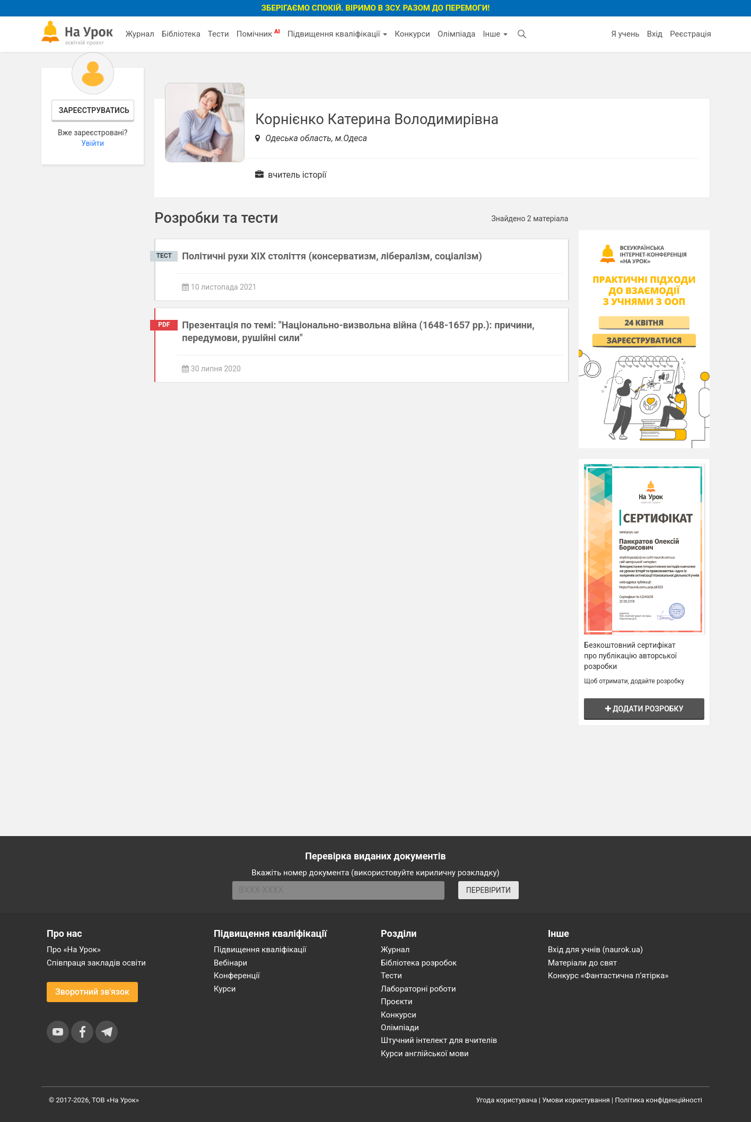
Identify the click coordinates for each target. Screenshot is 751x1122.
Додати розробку (644, 708)
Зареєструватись (94, 110)
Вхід (655, 34)
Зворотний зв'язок (92, 992)
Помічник (258, 33)
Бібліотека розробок (419, 963)
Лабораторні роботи (418, 989)
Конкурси (412, 34)
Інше (495, 34)
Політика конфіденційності (658, 1100)
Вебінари (230, 963)
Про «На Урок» (74, 949)
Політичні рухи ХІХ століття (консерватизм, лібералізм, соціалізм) (332, 256)
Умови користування (576, 1100)
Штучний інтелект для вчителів (439, 1040)
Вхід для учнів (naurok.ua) (595, 949)
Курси (224, 989)
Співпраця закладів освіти (96, 963)
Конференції (237, 975)
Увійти (92, 143)
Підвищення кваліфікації (337, 34)
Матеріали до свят (582, 963)
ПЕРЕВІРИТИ (488, 890)
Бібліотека (181, 34)
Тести (218, 34)
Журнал (139, 34)
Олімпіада (456, 34)
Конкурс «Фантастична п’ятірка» (608, 975)
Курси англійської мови (425, 1053)
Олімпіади (400, 1027)
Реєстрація (690, 34)
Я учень (625, 34)
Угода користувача (506, 1100)
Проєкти (397, 1001)
